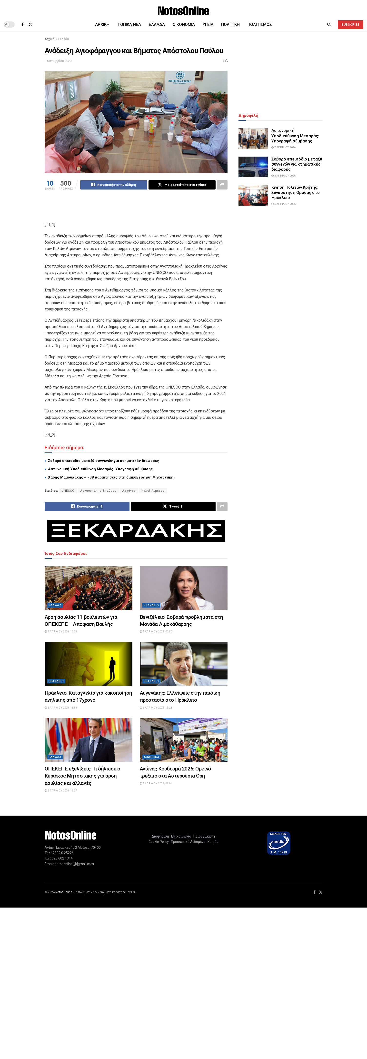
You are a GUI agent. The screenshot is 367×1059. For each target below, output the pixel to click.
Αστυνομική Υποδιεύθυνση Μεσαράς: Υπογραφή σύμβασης (100, 469)
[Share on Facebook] (113, 185)
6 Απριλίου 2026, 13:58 (61, 707)
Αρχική (102, 24)
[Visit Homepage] (183, 9)
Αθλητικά (151, 757)
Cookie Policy (159, 842)
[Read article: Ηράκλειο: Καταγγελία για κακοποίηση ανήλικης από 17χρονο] (88, 664)
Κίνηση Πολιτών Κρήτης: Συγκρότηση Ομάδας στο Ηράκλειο (295, 192)
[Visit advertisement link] (136, 531)
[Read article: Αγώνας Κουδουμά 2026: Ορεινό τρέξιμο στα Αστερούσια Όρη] (184, 740)
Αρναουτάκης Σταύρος (98, 490)
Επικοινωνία (181, 836)
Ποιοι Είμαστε (203, 836)
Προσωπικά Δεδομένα (187, 842)
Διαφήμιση (160, 836)
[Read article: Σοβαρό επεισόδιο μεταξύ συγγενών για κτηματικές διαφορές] (253, 167)
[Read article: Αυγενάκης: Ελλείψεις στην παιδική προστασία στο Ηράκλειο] (184, 664)
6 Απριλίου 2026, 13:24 (156, 707)
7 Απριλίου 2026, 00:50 (156, 631)
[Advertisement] (136, 209)
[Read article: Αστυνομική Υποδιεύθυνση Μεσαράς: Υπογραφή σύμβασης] (253, 138)
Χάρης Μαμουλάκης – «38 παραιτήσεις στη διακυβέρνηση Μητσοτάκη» (111, 477)
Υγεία (208, 24)
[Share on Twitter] (182, 185)
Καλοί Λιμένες (153, 490)
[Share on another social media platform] (222, 185)
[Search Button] (329, 24)
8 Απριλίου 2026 (283, 175)
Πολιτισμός (260, 24)
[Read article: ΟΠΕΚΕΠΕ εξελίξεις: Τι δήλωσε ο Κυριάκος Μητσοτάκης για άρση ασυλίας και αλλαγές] (88, 740)
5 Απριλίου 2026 (283, 204)
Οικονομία (184, 24)
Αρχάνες (129, 490)
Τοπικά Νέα (129, 24)
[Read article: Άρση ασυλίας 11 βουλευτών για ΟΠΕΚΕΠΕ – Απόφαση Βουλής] (88, 588)
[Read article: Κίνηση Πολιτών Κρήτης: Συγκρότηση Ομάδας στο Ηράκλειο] (253, 195)
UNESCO (68, 490)
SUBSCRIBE (350, 24)
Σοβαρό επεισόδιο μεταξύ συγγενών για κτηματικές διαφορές (103, 461)
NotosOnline (63, 892)
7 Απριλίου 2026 (283, 147)
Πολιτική (230, 24)
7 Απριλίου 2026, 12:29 (61, 631)
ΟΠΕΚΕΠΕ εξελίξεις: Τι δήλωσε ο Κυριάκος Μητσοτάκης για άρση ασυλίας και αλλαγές (82, 776)
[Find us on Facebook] (22, 24)
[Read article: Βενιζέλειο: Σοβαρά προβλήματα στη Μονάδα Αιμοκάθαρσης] (184, 588)
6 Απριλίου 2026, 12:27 (61, 790)
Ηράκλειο (151, 605)
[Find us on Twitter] (30, 24)
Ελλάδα (157, 24)
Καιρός (212, 842)
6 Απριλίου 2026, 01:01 (156, 783)
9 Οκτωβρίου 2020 (58, 61)
